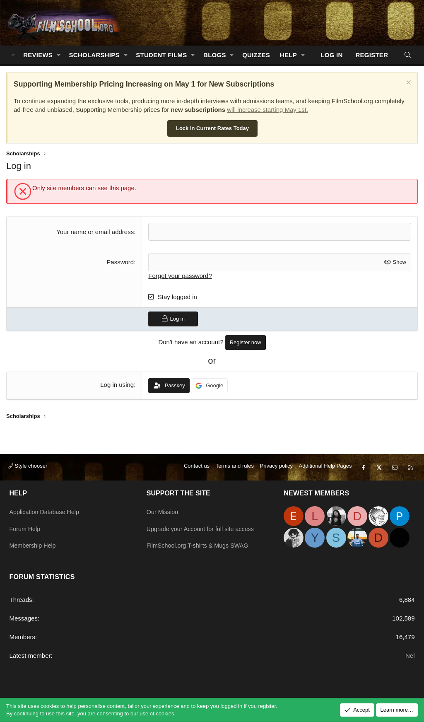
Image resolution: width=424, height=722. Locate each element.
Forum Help (26, 526)
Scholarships (94, 54)
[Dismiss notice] (407, 83)
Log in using (117, 384)
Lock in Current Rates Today (212, 128)
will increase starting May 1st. (267, 109)
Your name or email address (95, 231)
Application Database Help (46, 510)
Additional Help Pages (325, 468)
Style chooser (27, 468)
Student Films (161, 54)
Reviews (38, 54)
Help (288, 54)
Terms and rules (235, 468)
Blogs (214, 54)
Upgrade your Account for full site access (203, 526)
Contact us (197, 468)
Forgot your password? (180, 275)
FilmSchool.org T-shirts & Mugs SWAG (200, 542)
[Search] (408, 55)
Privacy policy (276, 468)
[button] (58, 55)
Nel (410, 655)
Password (120, 262)
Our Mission (163, 510)
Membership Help (34, 542)
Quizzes (256, 54)
